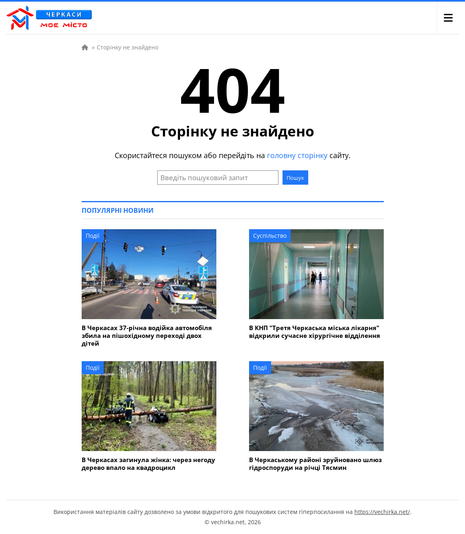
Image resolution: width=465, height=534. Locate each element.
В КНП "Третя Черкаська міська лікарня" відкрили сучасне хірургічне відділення (314, 332)
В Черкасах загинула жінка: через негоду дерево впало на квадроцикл (148, 463)
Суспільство (270, 235)
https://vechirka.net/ (382, 512)
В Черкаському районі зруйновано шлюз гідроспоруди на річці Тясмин (315, 463)
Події (93, 235)
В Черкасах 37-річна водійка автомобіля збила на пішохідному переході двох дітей (147, 335)
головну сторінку (297, 155)
